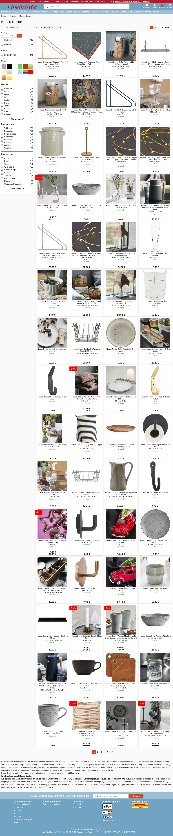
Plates (17, 158)
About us (17, 810)
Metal (17, 91)
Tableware (34, 12)
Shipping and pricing (22, 804)
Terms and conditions (52, 804)
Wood (17, 97)
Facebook (77, 804)
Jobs (16, 823)
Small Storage (66, 12)
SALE (15, 12)
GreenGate (138, 12)
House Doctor (17, 55)
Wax (17, 111)
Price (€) (4, 33)
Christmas (24, 12)
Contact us (18, 807)
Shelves (17, 175)
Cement (17, 114)
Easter (115, 12)
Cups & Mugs (17, 170)
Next (168, 27)
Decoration (53, 12)
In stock (17, 45)
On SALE (17, 40)
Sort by (39, 27)
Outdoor (123, 12)
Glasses (17, 172)
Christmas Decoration (17, 184)
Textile (17, 106)
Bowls (17, 161)
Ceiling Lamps (17, 178)
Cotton (17, 100)
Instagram (77, 807)
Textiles (77, 12)
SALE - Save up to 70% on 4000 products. (132, 2)
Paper (17, 103)
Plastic (17, 109)
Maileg (148, 12)
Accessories (105, 12)
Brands (156, 12)
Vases (17, 164)
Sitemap (17, 817)
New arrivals (6, 12)
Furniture (94, 12)
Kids (130, 12)
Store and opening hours (24, 820)
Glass (17, 94)
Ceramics (17, 89)
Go (19, 36)
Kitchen (44, 12)
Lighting (85, 12)
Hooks (17, 181)
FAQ (16, 814)
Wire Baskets (17, 167)
